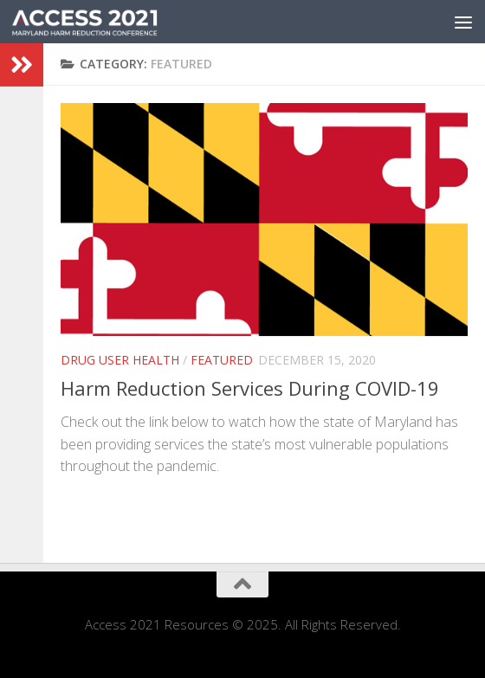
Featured (222, 360)
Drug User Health (120, 360)
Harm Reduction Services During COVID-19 (250, 388)
